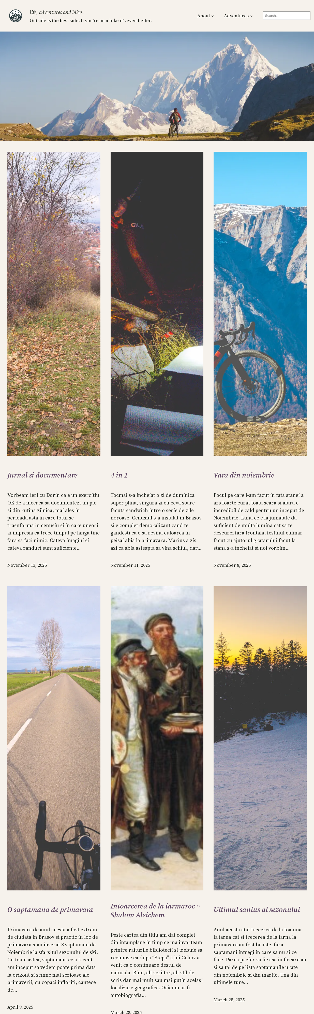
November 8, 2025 (232, 565)
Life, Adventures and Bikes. (57, 12)
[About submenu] (212, 15)
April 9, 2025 (20, 1007)
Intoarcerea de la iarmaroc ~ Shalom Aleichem (155, 910)
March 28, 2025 (229, 1000)
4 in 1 (119, 475)
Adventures (236, 16)
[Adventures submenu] (251, 15)
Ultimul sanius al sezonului (257, 909)
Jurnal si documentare (42, 475)
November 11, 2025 (130, 565)
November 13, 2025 (27, 565)
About (203, 16)
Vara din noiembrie (244, 475)
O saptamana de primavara (50, 909)
